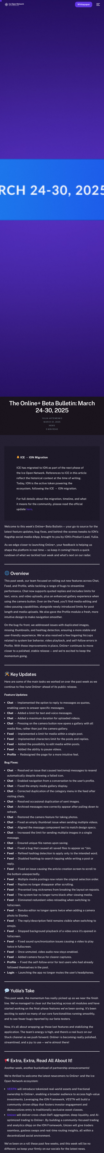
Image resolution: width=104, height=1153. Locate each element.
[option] (1, 1146)
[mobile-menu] (98, 4)
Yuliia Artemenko (52, 418)
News (52, 425)
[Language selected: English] (48, 1148)
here (29, 509)
